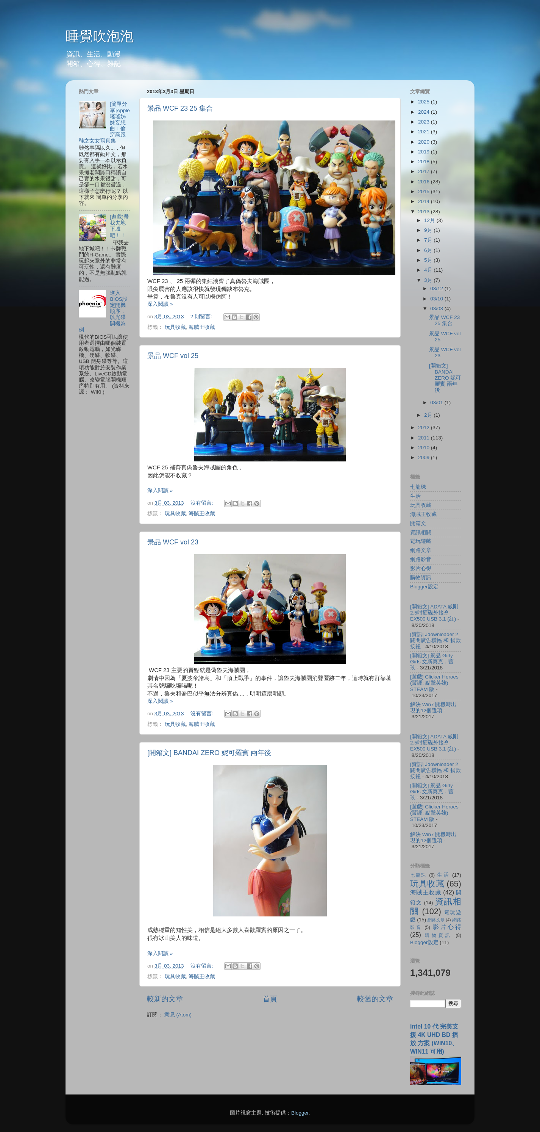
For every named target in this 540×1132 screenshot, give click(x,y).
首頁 (270, 999)
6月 (429, 250)
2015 (424, 191)
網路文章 (420, 550)
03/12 (437, 288)
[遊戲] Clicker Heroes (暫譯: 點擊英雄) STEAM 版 (434, 683)
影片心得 (420, 568)
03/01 (437, 402)
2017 (424, 171)
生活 (415, 496)
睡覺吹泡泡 (100, 36)
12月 (430, 220)
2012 (424, 427)
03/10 (437, 299)
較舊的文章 (375, 999)
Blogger (300, 1113)
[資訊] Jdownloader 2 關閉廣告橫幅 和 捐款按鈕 (435, 640)
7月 (429, 240)
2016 (424, 181)
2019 (424, 152)
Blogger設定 (424, 586)
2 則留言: (202, 316)
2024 (424, 112)
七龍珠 (418, 487)
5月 (429, 260)
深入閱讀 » (160, 304)
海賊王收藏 (202, 327)
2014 (424, 201)
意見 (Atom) (178, 1015)
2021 (424, 131)
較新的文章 (165, 999)
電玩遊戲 (420, 541)
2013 (424, 211)
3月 (429, 280)
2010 (424, 447)
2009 (424, 457)
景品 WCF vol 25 (172, 356)
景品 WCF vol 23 (172, 542)
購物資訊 (420, 577)
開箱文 (418, 523)
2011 (424, 438)
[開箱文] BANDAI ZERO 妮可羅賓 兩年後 (209, 753)
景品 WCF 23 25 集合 (180, 108)
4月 (429, 270)
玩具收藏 (175, 327)
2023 (424, 122)
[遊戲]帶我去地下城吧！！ (119, 226)
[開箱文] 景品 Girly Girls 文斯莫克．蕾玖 (432, 662)
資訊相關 (420, 532)
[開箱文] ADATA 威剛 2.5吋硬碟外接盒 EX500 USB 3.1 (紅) (434, 613)
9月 (429, 230)
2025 (424, 102)
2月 (429, 415)
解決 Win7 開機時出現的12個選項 (433, 707)
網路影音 (420, 559)
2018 (424, 161)
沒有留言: (202, 503)
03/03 (437, 308)
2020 (424, 142)
